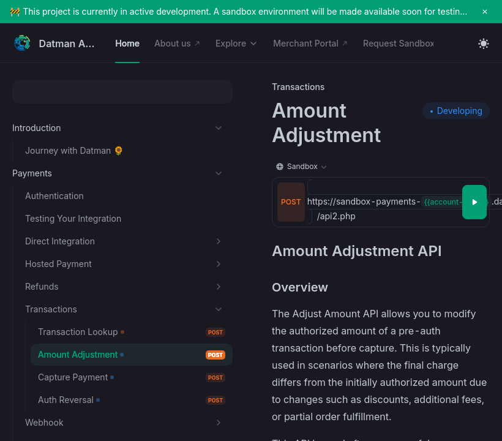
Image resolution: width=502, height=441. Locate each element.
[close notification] (485, 11)
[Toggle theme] (483, 43)
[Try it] (474, 202)
